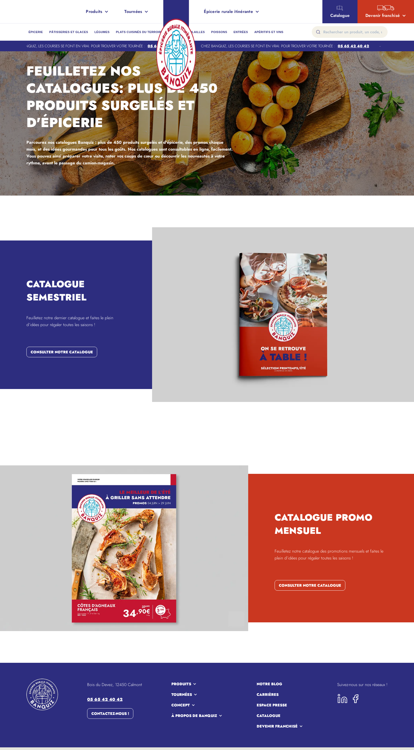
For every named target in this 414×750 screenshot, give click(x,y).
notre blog (269, 684)
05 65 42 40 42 (355, 46)
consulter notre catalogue (62, 352)
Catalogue (268, 715)
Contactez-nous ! (110, 713)
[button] (97, 11)
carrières (268, 694)
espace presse (272, 705)
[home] (23, 11)
